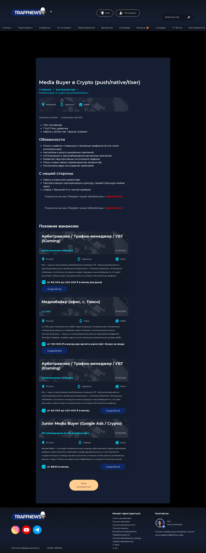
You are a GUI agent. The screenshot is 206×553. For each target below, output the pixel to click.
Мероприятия (86, 27)
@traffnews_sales (176, 535)
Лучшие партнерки (121, 521)
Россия (47, 259)
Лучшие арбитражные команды (126, 538)
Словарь (161, 27)
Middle (84, 104)
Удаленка (67, 104)
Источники (64, 27)
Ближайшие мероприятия (124, 531)
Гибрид (85, 442)
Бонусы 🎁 (143, 27)
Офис (84, 321)
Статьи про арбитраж (121, 518)
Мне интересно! (84, 485)
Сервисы (44, 27)
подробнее (54, 288)
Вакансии (107, 27)
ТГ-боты (177, 27)
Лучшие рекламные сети (123, 525)
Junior (120, 259)
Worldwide (49, 104)
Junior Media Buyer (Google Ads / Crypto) (82, 423)
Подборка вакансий (121, 535)
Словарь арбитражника (122, 541)
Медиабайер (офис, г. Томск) (71, 302)
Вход (105, 13)
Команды (124, 27)
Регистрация (127, 13)
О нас (115, 548)
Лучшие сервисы (120, 528)
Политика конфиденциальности (25, 548)
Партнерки (25, 27)
